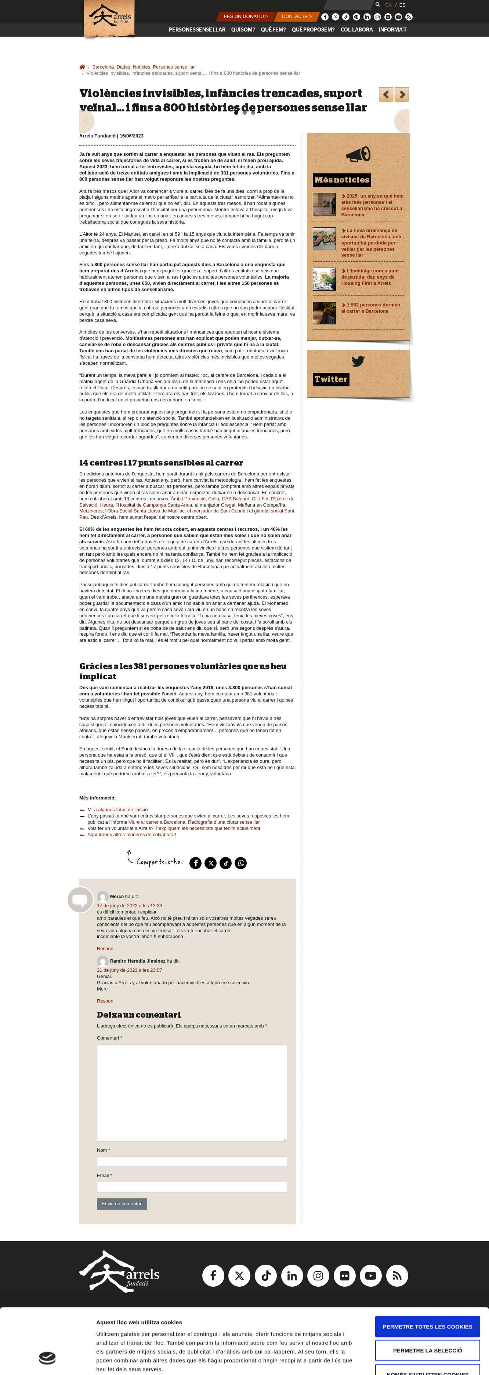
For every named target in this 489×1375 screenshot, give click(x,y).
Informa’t (393, 30)
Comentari (109, 1038)
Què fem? (273, 30)
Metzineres (91, 511)
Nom (103, 1150)
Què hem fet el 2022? (402, 95)
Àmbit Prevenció (188, 498)
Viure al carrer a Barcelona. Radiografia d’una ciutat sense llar (194, 822)
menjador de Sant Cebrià (219, 511)
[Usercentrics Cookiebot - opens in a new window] (47, 1360)
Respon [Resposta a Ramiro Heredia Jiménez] (105, 1001)
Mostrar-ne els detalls (422, 1360)
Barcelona (103, 67)
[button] (246, 17)
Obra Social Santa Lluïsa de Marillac (146, 511)
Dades (123, 67)
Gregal (228, 505)
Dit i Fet (260, 498)
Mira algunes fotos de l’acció (117, 809)
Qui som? (243, 30)
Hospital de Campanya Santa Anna (155, 505)
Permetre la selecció (427, 1294)
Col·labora (357, 30)
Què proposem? (313, 30)
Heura (106, 505)
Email (104, 1175)
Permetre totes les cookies (427, 1270)
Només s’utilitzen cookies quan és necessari (427, 1322)
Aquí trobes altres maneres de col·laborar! (131, 834)
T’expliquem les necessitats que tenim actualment (207, 828)
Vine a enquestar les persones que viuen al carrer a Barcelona (386, 95)
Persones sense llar (197, 30)
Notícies (141, 67)
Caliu (213, 498)
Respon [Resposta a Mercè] (105, 948)
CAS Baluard (235, 498)
